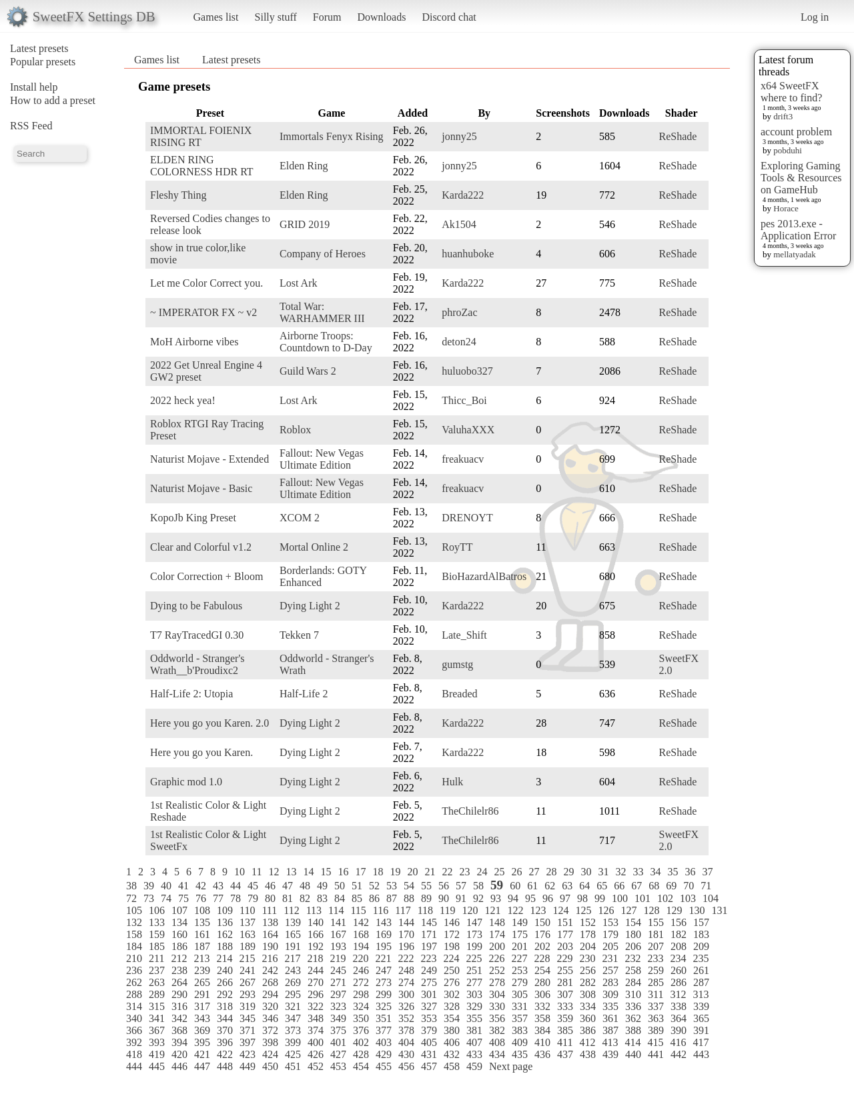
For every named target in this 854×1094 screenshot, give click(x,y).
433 (474, 1054)
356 (497, 1018)
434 (497, 1054)
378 (406, 1030)
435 (520, 1054)
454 (361, 1066)
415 (655, 1042)
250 (452, 970)
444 (134, 1066)
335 (610, 1006)
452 (316, 1066)
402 (361, 1042)
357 (520, 1018)
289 (157, 994)
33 (637, 871)
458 (452, 1066)
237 (157, 970)
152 (588, 922)
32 (620, 871)
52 (374, 885)
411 (564, 1042)
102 (665, 898)
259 (656, 970)
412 (587, 1042)
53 (391, 885)
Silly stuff (276, 17)
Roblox (295, 429)
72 (131, 898)
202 (542, 946)
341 (157, 1018)
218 (315, 958)
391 (701, 1030)
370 (225, 1030)
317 (202, 1006)
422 (225, 1054)
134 (179, 922)
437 (565, 1054)
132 (134, 922)
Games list (216, 17)
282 (588, 982)
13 (291, 871)
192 (316, 946)
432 (452, 1054)
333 (565, 1006)
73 (148, 898)
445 (157, 1066)
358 (542, 1018)
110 (247, 910)
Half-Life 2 (304, 693)
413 (610, 1042)
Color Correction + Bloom (206, 576)
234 (678, 958)
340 (134, 1018)
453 (338, 1066)
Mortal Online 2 (314, 547)
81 (287, 898)
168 (361, 934)
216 (270, 958)
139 (293, 922)
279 (520, 982)
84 (339, 898)
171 (429, 934)
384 (542, 1030)
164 (270, 934)
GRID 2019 (305, 224)
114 (336, 910)
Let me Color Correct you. (206, 283)
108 (202, 910)
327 (429, 1006)
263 (157, 982)
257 (610, 970)
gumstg (457, 664)
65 (601, 885)
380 (452, 1030)
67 (636, 885)
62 (549, 885)
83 (322, 898)
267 (248, 982)
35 (672, 871)
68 (654, 885)
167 (338, 934)
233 (655, 958)
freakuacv (463, 459)
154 (633, 922)
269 (293, 982)
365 (701, 1018)
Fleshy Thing (178, 195)
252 (497, 970)
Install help (34, 87)
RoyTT (457, 547)
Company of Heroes (323, 253)
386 (588, 1030)
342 (179, 1018)
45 (253, 885)
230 (587, 958)
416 (678, 1042)
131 (719, 910)
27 (533, 871)
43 (218, 885)
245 (338, 970)
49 (322, 885)
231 (610, 958)
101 (642, 898)
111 (269, 910)
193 (338, 946)
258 (633, 970)
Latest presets (39, 48)
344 (225, 1018)
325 (384, 1006)
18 (377, 871)
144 (406, 922)
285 (656, 982)
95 (530, 898)
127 (628, 910)
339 (701, 1006)
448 (225, 1066)
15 (325, 871)
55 (426, 885)
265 (202, 982)
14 (308, 871)
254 (542, 970)
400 (316, 1042)
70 (688, 885)
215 (247, 958)
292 (225, 994)
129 (674, 910)
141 (338, 922)
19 (395, 871)
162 (225, 934)
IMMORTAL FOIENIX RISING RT (201, 136)
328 (452, 1006)
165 (293, 934)
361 (610, 1018)
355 (474, 1018)
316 (179, 1006)
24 (481, 871)
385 (565, 1030)
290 (179, 994)
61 (532, 885)
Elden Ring (304, 165)
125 (583, 910)
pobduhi (787, 150)
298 (361, 994)
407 (474, 1042)
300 (406, 994)
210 (134, 958)
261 (701, 970)
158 (134, 934)
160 (179, 934)
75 (183, 898)
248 (406, 970)
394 (179, 1042)
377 (384, 1030)
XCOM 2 (300, 517)
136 (225, 922)
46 (270, 885)
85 (357, 898)
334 (588, 1006)
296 (316, 994)
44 (235, 885)
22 (447, 871)
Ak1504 (459, 224)
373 (293, 1030)
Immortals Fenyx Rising (332, 136)
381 (474, 1030)
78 (235, 898)
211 (156, 958)
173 (474, 934)
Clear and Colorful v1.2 (201, 547)
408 (497, 1042)
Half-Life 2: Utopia (191, 693)
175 (520, 934)
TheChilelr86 (470, 811)
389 (656, 1030)
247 (384, 970)
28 (551, 871)
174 (497, 934)
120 (470, 910)
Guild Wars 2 (308, 371)
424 (270, 1054)
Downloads (381, 17)
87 (391, 898)
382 (497, 1030)
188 (225, 946)
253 (520, 970)
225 (474, 958)
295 (293, 994)
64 (584, 885)
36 (690, 871)
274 (406, 982)
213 (201, 958)
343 (202, 1018)
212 (179, 958)
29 (568, 871)
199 (474, 946)
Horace (786, 208)
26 (516, 871)
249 (429, 970)
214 (224, 958)
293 (248, 994)
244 (316, 970)
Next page (510, 1066)
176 (542, 934)
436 (542, 1054)
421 (202, 1054)
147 (474, 922)
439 (610, 1054)
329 (474, 1006)
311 (655, 994)
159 (157, 934)
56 (443, 885)
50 (339, 885)
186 (179, 946)
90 (443, 898)
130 (697, 910)
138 (270, 922)
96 (547, 898)
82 (305, 898)
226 (496, 958)
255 (565, 970)
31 (603, 871)
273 (384, 982)
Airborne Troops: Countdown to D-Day (326, 341)
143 (384, 922)
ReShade (678, 136)
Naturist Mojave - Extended (209, 459)
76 (200, 898)
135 (202, 922)
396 (225, 1042)
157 (701, 922)
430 (406, 1054)
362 (633, 1018)
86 (374, 898)
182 (679, 934)
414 (632, 1042)
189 (248, 946)
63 (567, 885)
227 (519, 958)
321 (293, 1006)
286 (679, 982)
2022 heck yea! (183, 400)
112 (291, 910)
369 (202, 1030)
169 (384, 934)
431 (429, 1054)
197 (429, 946)
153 (610, 922)
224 (451, 958)
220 (360, 958)
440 (633, 1054)
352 (406, 1018)
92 (478, 898)
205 (610, 946)
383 (520, 1030)
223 (428, 958)
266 (225, 982)
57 (461, 885)
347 (293, 1018)
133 (157, 922)
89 (426, 898)
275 (429, 982)
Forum (327, 17)
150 (542, 922)
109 (225, 910)
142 (361, 922)
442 (679, 1054)
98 (582, 898)
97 (565, 898)
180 (633, 934)
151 (565, 922)
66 (619, 885)
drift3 (783, 116)
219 (338, 958)
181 (656, 934)
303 (474, 994)
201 (520, 946)
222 (406, 958)
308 (588, 994)
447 (202, 1066)
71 (706, 885)
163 (248, 934)
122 (515, 910)
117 (402, 910)
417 (701, 1042)
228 (542, 958)
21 (429, 871)
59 (496, 885)
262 (134, 982)
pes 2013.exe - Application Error (798, 229)
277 (474, 982)
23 (464, 871)
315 (157, 1006)
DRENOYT (467, 517)
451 (293, 1066)
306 (542, 994)
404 (406, 1042)
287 (701, 982)
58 (478, 885)
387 (610, 1030)
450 (270, 1066)
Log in (815, 17)
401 (338, 1042)
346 (270, 1018)
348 (316, 1018)
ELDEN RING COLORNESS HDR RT (202, 165)
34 (655, 871)
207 (656, 946)
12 (273, 871)
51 (357, 885)
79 (253, 898)
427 (338, 1054)
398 (270, 1042)
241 (248, 970)
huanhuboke (468, 253)
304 (497, 994)
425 (293, 1054)
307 (565, 994)
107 (179, 910)
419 (157, 1054)
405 (429, 1042)
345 (248, 1018)
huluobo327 (467, 371)
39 (148, 885)
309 (610, 994)
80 (270, 898)
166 (316, 934)
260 (679, 970)
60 (515, 885)
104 (711, 898)
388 (633, 1030)
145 (429, 922)
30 (585, 871)
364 (679, 1018)
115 (358, 910)
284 (633, 982)
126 (606, 910)
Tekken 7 (299, 635)
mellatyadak (794, 254)
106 (157, 910)
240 (225, 970)
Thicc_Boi (464, 400)
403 (384, 1042)
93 (495, 898)
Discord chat (449, 17)
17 (360, 871)
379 (429, 1030)
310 (633, 994)
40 (166, 885)
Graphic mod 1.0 (186, 781)
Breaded (459, 693)
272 (361, 982)
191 (293, 946)
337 (656, 1006)
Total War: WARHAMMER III (322, 312)
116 (380, 910)
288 (134, 994)
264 (179, 982)
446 (179, 1066)
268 (270, 982)
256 (588, 970)
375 (338, 1030)
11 (257, 871)
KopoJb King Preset (193, 517)
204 (588, 946)
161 (202, 934)
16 (343, 871)
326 (406, 1006)
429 (384, 1054)
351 (384, 1018)
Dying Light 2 (310, 605)
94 (513, 898)
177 (565, 934)
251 (474, 970)
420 (179, 1054)
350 (361, 1018)
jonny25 (459, 136)
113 (314, 910)
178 (588, 934)
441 (656, 1054)
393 (157, 1042)
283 (610, 982)
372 (270, 1030)
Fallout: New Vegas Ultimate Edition (322, 459)
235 (701, 958)
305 (520, 994)
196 (406, 946)
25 (499, 871)
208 (679, 946)
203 (565, 946)
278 (497, 982)
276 (452, 982)
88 (409, 898)
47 (287, 885)
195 (384, 946)
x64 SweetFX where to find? (791, 91)
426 (316, 1054)
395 (202, 1042)
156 (679, 922)
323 (338, 1006)
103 (688, 898)
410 (542, 1042)
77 (218, 898)
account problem (796, 131)
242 (270, 970)
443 (701, 1054)
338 (679, 1006)
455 (384, 1066)
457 (429, 1066)
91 (461, 898)
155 (656, 922)
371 (248, 1030)
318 (225, 1006)
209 (701, 946)
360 (588, 1018)
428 (361, 1054)
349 (338, 1018)
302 (452, 994)
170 (406, 934)
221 (383, 958)
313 (701, 994)
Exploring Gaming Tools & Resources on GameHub (801, 177)
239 (202, 970)
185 (157, 946)
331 (520, 1006)
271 (338, 982)
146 (452, 922)
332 (542, 1006)
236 (134, 970)
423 (248, 1054)
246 (361, 970)
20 (412, 871)
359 (565, 1018)
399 (293, 1042)
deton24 (459, 341)
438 (588, 1054)
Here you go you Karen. (201, 752)
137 (248, 922)
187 (202, 946)
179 (610, 934)
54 (409, 885)
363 (656, 1018)
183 (701, 934)
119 (447, 910)
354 (452, 1018)
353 (429, 1018)
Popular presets (42, 61)
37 (707, 871)
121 (492, 910)
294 (270, 994)
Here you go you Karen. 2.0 (209, 723)
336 (633, 1006)
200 (497, 946)
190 (270, 946)
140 (316, 922)
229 (564, 958)
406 (452, 1042)
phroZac (459, 312)
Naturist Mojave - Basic (201, 488)
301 (429, 994)
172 (452, 934)
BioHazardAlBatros (484, 576)
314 (134, 1006)
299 (384, 994)
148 (497, 922)
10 (239, 871)
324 (361, 1006)
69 (671, 885)
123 (538, 910)
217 (292, 958)
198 (452, 946)
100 (620, 898)
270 (316, 982)
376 (361, 1030)
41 (183, 885)
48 (305, 885)
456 (406, 1066)
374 (316, 1030)
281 (565, 982)
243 (293, 970)
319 (248, 1006)
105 (134, 910)
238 (179, 970)
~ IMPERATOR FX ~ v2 (203, 312)
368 (179, 1030)
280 (542, 982)
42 (200, 885)
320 (270, 1006)
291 (202, 994)
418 (134, 1054)
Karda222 (463, 195)
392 (134, 1042)
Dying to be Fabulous (196, 605)
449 (248, 1066)
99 (599, 898)
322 (316, 1006)
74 (166, 898)
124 (560, 910)
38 (131, 885)
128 (651, 910)
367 (157, 1030)
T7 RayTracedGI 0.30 (197, 635)
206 (633, 946)
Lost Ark (298, 283)
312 (678, 994)
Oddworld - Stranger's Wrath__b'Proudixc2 (197, 664)
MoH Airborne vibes (194, 341)
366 (134, 1030)
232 (632, 958)
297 (338, 994)
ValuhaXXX (468, 429)
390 (679, 1030)
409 (520, 1042)
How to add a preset (52, 100)
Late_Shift (464, 635)
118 (425, 910)
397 (248, 1042)
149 (520, 922)
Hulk (452, 781)
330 (497, 1006)
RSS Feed (31, 125)
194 (361, 946)
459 (474, 1066)
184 (134, 946)
